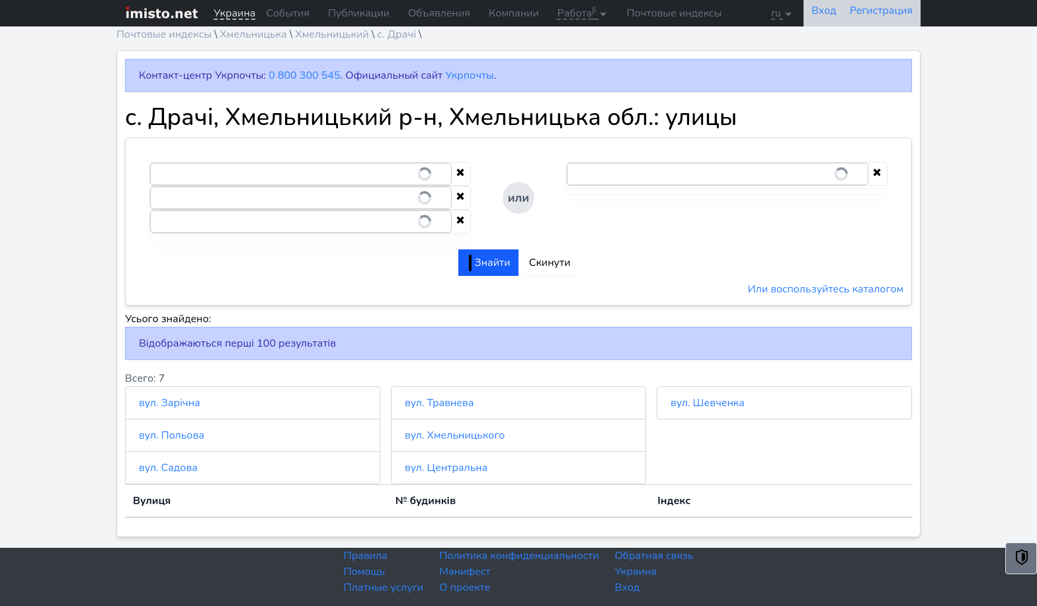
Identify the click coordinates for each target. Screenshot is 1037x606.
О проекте (464, 587)
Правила (366, 555)
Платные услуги (384, 587)
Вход (627, 587)
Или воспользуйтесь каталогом (825, 289)
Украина (636, 571)
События (287, 13)
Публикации (359, 13)
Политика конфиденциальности (519, 555)
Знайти (489, 262)
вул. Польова (171, 435)
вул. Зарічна (169, 403)
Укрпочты (469, 75)
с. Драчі (396, 34)
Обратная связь (654, 555)
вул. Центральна (446, 467)
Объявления (439, 13)
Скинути (550, 262)
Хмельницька (253, 34)
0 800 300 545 (304, 75)
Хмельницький (331, 34)
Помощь (365, 571)
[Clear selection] (460, 174)
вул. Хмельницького (455, 435)
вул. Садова (168, 467)
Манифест (464, 571)
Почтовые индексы (674, 13)
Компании (514, 13)
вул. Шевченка (708, 403)
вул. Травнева (439, 403)
